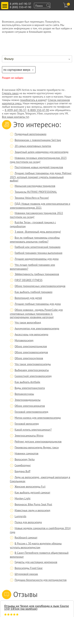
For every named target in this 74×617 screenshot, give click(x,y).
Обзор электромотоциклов (31, 346)
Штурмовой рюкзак (26, 574)
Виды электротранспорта (30, 388)
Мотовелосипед (24, 340)
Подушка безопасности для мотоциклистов (41, 580)
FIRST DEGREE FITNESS (28, 280)
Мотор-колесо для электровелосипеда (38, 417)
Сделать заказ (10, 93)
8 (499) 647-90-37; (16, 110)
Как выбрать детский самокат (32, 492)
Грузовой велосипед (27, 423)
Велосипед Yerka (25, 459)
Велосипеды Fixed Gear (29, 568)
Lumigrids (20, 516)
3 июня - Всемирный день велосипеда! (38, 231)
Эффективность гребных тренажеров (37, 274)
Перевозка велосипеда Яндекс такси (37, 447)
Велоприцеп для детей (28, 298)
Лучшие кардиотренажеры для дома (37, 259)
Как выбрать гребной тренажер (33, 292)
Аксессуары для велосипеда (31, 334)
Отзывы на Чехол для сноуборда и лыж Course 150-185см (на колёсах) (36, 607)
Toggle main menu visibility (5, 4)
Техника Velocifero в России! (32, 198)
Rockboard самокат (26, 537)
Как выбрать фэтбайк (27, 382)
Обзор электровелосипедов (31, 352)
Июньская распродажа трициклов (35, 186)
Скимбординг (23, 465)
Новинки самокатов (26, 453)
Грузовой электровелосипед (31, 412)
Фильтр (9, 59)
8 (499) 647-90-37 (20, 4)
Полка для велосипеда (28, 522)
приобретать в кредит (33, 100)
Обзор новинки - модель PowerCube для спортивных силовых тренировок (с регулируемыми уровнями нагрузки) (36, 313)
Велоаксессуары (24, 394)
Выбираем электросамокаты (32, 370)
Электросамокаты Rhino (29, 435)
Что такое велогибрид (28, 322)
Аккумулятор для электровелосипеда (37, 328)
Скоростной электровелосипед (33, 376)
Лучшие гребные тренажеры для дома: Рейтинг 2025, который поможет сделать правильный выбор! (40, 176)
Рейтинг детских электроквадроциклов (38, 441)
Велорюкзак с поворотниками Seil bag (38, 140)
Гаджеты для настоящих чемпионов (36, 562)
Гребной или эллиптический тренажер (37, 247)
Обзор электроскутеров (29, 358)
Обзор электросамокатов (30, 406)
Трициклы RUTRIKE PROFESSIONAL (36, 192)
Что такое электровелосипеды (33, 364)
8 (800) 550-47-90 (20, 7)
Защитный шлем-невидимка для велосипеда (41, 152)
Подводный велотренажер (30, 134)
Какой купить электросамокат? (33, 429)
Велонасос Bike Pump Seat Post (33, 504)
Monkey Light (22, 498)
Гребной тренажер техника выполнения (38, 253)
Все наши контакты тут (15, 117)
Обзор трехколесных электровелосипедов (40, 286)
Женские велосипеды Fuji (30, 486)
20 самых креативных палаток (33, 146)
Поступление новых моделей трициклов (39, 167)
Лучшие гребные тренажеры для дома (38, 304)
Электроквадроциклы (27, 400)
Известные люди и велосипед (32, 510)
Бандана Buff (22, 471)
